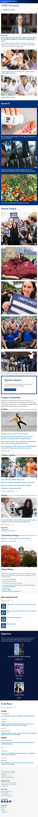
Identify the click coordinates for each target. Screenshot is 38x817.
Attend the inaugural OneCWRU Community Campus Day (18, 482)
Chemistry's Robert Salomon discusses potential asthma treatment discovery (17, 743)
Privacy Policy (8, 775)
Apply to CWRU (4, 807)
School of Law (5, 588)
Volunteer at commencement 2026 (11, 488)
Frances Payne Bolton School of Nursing (12, 583)
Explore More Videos (10, 389)
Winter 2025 (19, 678)
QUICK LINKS (4, 789)
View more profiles (7, 451)
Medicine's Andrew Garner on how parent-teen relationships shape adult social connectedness (19, 733)
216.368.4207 (13, 784)
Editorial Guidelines (4, 792)
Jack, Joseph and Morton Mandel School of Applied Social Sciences (18, 585)
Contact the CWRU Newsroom (6, 791)
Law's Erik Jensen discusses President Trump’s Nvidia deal (18, 716)
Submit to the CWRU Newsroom (6, 795)
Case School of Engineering (9, 579)
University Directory (4, 812)
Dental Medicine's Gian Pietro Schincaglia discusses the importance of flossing (17, 763)
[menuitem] (19, 791)
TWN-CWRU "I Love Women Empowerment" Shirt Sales (21, 604)
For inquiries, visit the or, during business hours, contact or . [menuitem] (9, 784)
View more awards (7, 524)
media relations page (12, 782)
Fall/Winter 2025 (19, 659)
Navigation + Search (7, 10)
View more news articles (7, 707)
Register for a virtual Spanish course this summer (15, 538)
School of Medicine (7, 589)
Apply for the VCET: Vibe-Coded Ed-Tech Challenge (16, 485)
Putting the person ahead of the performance (14, 434)
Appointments (4, 35)
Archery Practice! (11, 624)
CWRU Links (4, 805)
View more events (7, 601)
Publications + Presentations (8, 530)
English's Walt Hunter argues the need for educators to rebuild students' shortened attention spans (17, 724)
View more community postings (10, 541)
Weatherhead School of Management (11, 591)
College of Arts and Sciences (9, 581)
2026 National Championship (14, 617)
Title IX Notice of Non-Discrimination (7, 777)
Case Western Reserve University (9, 771)
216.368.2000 (3, 774)
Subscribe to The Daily (5, 794)
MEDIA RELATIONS (5, 780)
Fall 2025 (19, 697)
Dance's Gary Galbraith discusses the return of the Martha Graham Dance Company (18, 753)
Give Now (2, 809)
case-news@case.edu (4, 785)
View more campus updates (9, 491)
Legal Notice (3, 775)
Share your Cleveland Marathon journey (13, 479)
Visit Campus (3, 810)
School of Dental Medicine (8, 586)
